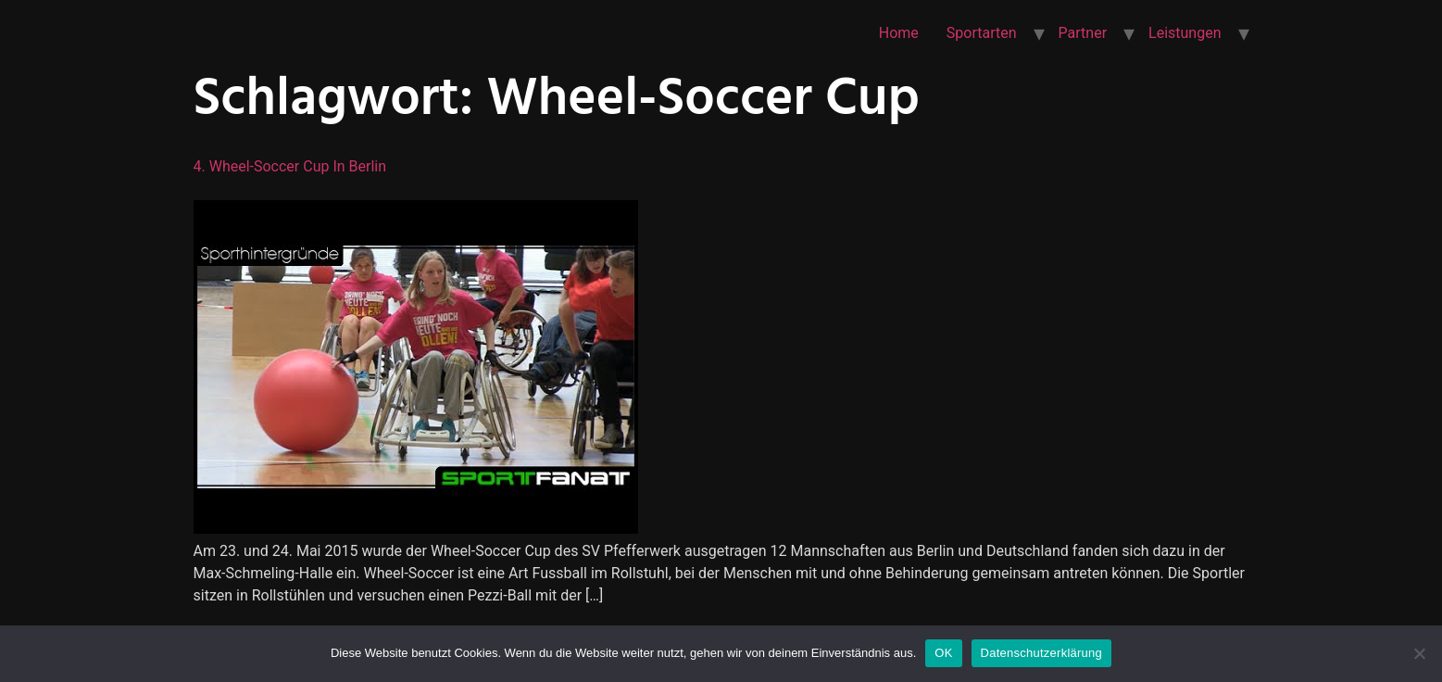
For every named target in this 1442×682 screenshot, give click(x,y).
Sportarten (982, 33)
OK (943, 653)
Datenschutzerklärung (1041, 653)
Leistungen (1184, 33)
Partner (1083, 33)
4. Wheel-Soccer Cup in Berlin (290, 166)
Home (899, 33)
